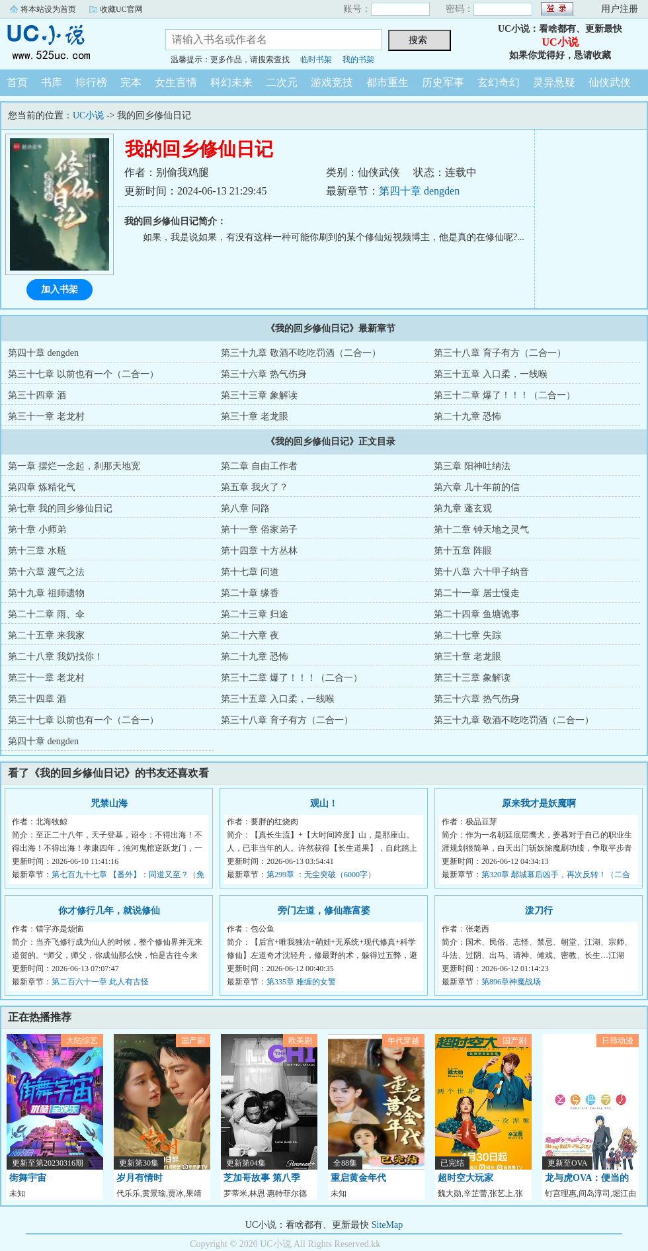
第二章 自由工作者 (259, 466)
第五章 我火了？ (254, 487)
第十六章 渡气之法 (46, 572)
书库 (51, 82)
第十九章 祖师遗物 (46, 593)
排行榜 (91, 82)
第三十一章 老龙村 (46, 416)
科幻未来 (231, 82)
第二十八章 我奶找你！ (55, 657)
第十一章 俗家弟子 (259, 530)
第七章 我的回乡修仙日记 (60, 508)
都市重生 (387, 82)
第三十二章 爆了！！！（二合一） (504, 395)
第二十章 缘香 (250, 593)
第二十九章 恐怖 (467, 416)
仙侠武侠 (609, 82)
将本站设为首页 (48, 9)
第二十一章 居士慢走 (477, 593)
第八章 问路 (245, 508)
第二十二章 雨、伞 (46, 614)
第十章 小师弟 (37, 530)
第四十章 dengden (419, 190)
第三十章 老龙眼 (254, 416)
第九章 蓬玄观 (463, 508)
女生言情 (176, 82)
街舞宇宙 (27, 1178)
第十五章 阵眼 (463, 551)
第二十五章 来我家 (46, 635)
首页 (17, 82)
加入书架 (59, 289)
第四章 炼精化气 (41, 487)
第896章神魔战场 (511, 981)
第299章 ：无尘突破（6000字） (321, 874)
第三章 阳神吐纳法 (472, 466)
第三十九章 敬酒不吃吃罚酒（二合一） (301, 353)
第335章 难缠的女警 (301, 981)
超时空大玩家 (465, 1178)
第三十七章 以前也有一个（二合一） (83, 374)
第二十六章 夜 (250, 635)
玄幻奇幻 (498, 82)
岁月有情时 (139, 1178)
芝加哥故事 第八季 (261, 1178)
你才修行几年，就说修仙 (109, 911)
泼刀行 (539, 911)
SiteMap (387, 1225)
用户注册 (619, 9)
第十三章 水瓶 (37, 551)
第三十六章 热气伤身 (264, 374)
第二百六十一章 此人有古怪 (100, 981)
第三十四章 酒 (37, 395)
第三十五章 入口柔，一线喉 (490, 374)
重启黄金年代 (358, 1178)
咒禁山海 (109, 803)
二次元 (282, 82)
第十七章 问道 (250, 572)
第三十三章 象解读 (259, 395)
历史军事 (443, 82)
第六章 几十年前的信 (477, 487)
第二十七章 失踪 (467, 635)
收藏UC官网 (121, 9)
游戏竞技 (332, 82)
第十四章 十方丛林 (259, 551)
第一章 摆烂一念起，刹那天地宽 (74, 466)
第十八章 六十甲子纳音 (481, 572)
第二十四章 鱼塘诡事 (477, 614)
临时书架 (316, 59)
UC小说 (72, 42)
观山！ (324, 803)
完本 (131, 82)
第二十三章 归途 (254, 614)
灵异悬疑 (554, 82)
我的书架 (358, 59)
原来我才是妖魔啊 (539, 803)
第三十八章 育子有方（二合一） (500, 353)
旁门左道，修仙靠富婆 (324, 911)
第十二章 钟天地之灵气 (481, 530)
